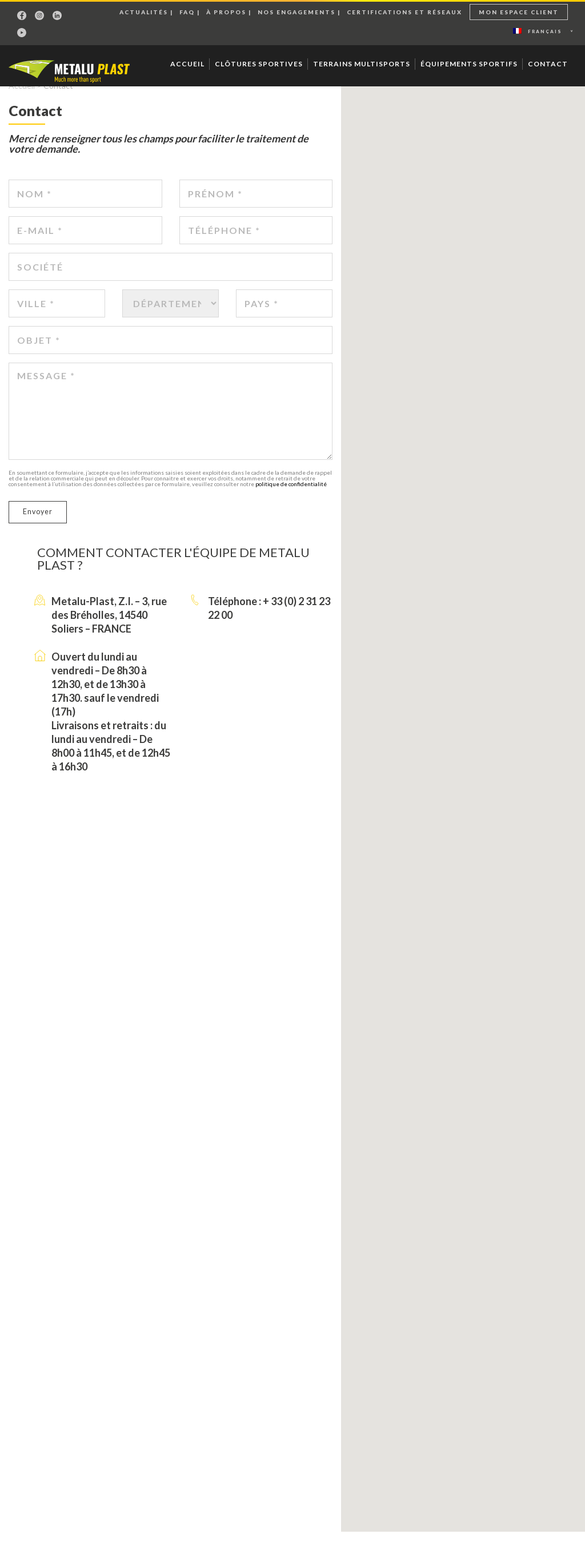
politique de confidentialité (291, 483)
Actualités (143, 12)
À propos (226, 12)
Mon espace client (519, 12)
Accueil (187, 63)
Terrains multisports (361, 63)
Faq (187, 12)
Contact (548, 63)
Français (537, 31)
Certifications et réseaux (404, 12)
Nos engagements (296, 12)
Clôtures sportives (259, 63)
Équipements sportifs (469, 63)
